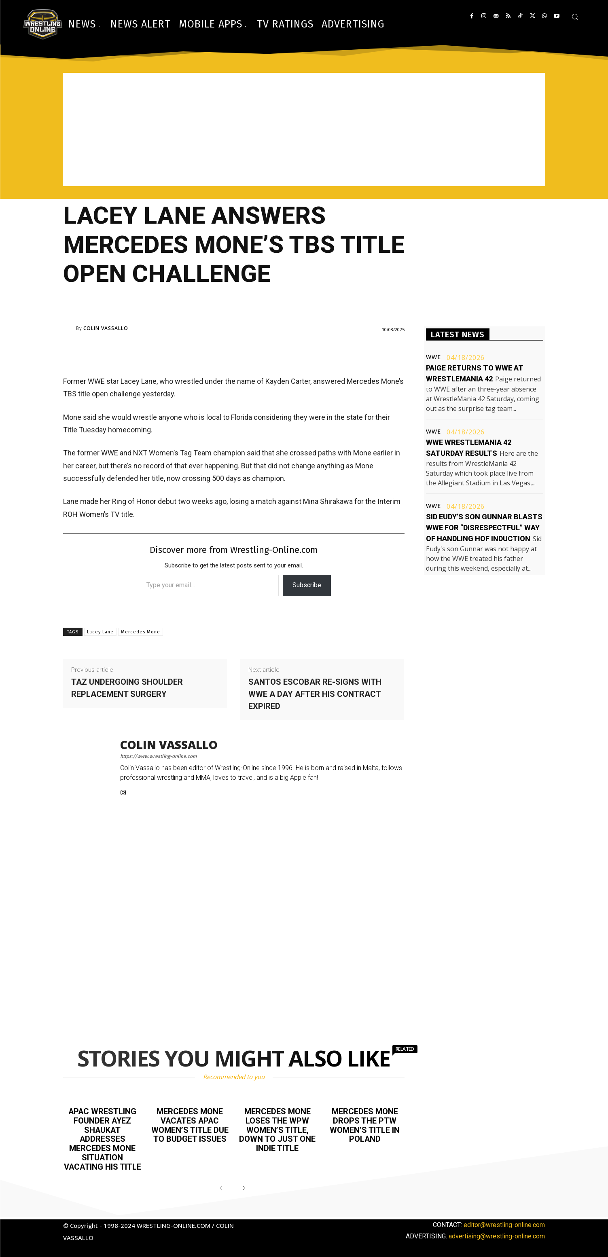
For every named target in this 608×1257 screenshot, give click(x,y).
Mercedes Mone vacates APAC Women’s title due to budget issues (190, 1125)
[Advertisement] (304, 129)
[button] (575, 17)
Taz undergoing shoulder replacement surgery (127, 688)
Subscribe (306, 585)
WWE (433, 357)
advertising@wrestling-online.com (497, 1234)
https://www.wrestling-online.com (158, 756)
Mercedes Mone (140, 632)
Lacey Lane (100, 632)
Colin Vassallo (105, 328)
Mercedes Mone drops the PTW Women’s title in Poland (365, 1125)
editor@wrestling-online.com (504, 1222)
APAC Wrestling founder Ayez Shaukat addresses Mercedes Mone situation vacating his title (103, 1138)
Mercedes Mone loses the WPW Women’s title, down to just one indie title (277, 1129)
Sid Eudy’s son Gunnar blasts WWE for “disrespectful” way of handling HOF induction (484, 527)
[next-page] (242, 1186)
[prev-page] (223, 1186)
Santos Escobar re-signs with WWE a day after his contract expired (314, 694)
